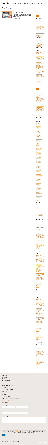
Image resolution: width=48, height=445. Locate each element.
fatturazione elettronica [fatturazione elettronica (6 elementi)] (40, 63)
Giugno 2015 (38, 171)
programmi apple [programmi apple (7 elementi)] (39, 75)
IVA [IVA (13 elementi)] (39, 72)
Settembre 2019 (39, 139)
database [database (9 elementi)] (38, 61)
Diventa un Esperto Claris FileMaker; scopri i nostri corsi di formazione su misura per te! (40, 28)
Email (3, 411)
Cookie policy (11, 400)
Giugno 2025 (38, 123)
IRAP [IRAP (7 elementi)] (43, 71)
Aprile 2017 (38, 163)
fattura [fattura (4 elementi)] (37, 62)
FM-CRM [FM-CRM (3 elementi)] (42, 67)
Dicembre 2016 (38, 167)
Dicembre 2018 (38, 145)
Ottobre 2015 (38, 168)
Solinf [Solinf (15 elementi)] (37, 81)
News (15, 19)
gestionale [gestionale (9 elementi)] (42, 70)
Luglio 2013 (38, 185)
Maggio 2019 (38, 143)
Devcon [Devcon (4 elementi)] (41, 264)
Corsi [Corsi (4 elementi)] (41, 59)
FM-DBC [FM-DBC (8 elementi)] (37, 68)
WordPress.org (38, 216)
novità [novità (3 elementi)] (41, 74)
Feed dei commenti (39, 215)
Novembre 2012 (39, 193)
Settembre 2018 (39, 149)
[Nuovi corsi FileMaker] (7, 14)
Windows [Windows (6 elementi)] (37, 84)
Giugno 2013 (38, 187)
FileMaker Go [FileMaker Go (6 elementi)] (38, 67)
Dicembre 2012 (38, 192)
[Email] (45, 442)
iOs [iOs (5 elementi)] (36, 71)
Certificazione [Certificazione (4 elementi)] (38, 58)
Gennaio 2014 (38, 180)
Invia (4, 434)
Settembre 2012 (39, 196)
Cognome (17, 408)
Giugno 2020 (38, 133)
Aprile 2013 (38, 189)
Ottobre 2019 (38, 137)
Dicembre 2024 (38, 126)
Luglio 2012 (38, 197)
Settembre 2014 (39, 175)
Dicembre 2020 (38, 131)
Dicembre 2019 (38, 136)
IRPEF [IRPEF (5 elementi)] (37, 72)
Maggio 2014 (38, 176)
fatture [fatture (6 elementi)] (37, 64)
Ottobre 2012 (38, 194)
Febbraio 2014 (38, 179)
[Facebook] (42, 442)
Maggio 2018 (38, 153)
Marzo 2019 (38, 144)
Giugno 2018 (38, 152)
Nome (3, 408)
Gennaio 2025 (38, 124)
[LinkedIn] (40, 442)
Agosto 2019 (38, 140)
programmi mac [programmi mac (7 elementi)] (39, 77)
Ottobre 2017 (38, 158)
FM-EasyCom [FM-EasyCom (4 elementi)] (41, 68)
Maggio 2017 (38, 162)
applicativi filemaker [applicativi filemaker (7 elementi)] (40, 56)
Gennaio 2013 (38, 190)
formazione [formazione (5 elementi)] (38, 70)
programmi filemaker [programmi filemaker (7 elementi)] (40, 76)
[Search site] (45, 3)
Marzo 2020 (38, 135)
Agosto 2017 (38, 159)
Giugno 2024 (38, 127)
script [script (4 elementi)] (37, 327)
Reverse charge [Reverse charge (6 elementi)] (39, 78)
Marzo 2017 (38, 165)
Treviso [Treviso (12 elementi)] (38, 82)
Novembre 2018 (39, 146)
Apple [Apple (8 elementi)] (43, 53)
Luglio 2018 (38, 150)
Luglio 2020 (38, 132)
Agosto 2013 (38, 184)
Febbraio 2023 (38, 130)
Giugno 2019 (38, 141)
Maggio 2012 (38, 200)
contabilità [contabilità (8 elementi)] (42, 58)
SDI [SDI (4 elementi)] (38, 327)
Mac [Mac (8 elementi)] (40, 74)
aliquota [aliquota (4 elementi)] (40, 53)
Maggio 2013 (38, 188)
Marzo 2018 (38, 154)
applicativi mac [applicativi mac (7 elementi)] (39, 57)
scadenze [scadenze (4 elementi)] (43, 78)
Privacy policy (5, 400)
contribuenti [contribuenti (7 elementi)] (38, 59)
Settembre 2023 (39, 128)
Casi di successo (39, 204)
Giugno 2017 (38, 161)
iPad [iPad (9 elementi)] (38, 71)
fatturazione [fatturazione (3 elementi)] (39, 62)
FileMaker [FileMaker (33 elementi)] (39, 66)
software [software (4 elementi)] (40, 327)
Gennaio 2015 (38, 174)
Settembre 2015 (39, 170)
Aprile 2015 (38, 172)
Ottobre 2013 (38, 183)
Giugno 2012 (38, 198)
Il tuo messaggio (5, 416)
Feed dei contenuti (39, 214)
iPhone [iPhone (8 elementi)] (40, 71)
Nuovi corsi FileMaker (18, 12)
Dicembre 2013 (38, 181)
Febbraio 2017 (38, 166)
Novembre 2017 (39, 157)
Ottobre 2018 (38, 148)
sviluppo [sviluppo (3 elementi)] (40, 81)
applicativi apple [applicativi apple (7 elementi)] (39, 54)
